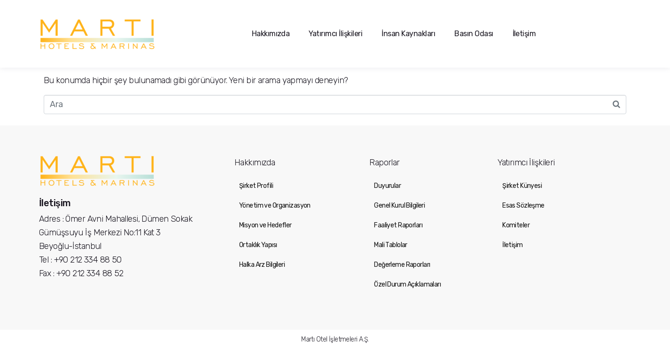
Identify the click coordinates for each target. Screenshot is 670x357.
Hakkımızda (271, 33)
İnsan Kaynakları (408, 33)
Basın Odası (473, 33)
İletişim (524, 33)
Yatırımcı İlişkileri (335, 33)
